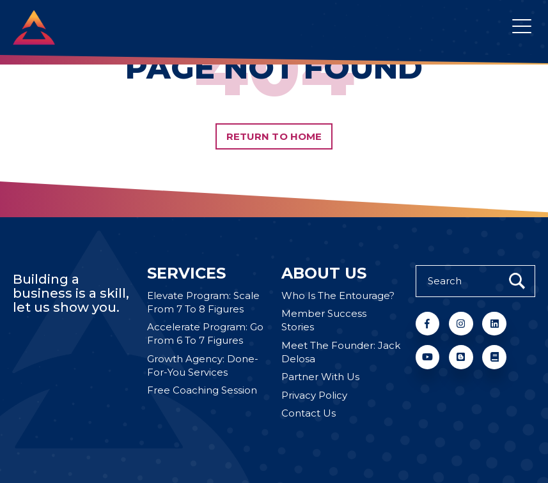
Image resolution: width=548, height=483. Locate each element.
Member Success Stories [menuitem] (323, 321)
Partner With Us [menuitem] (320, 377)
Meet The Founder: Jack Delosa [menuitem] (340, 352)
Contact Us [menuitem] (308, 414)
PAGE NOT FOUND (274, 68)
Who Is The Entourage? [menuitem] (338, 296)
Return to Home (274, 136)
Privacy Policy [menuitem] (314, 396)
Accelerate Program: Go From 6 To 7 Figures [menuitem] (205, 334)
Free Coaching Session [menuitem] (202, 391)
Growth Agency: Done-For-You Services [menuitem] (202, 366)
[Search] (475, 281)
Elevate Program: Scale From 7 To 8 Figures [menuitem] (203, 303)
